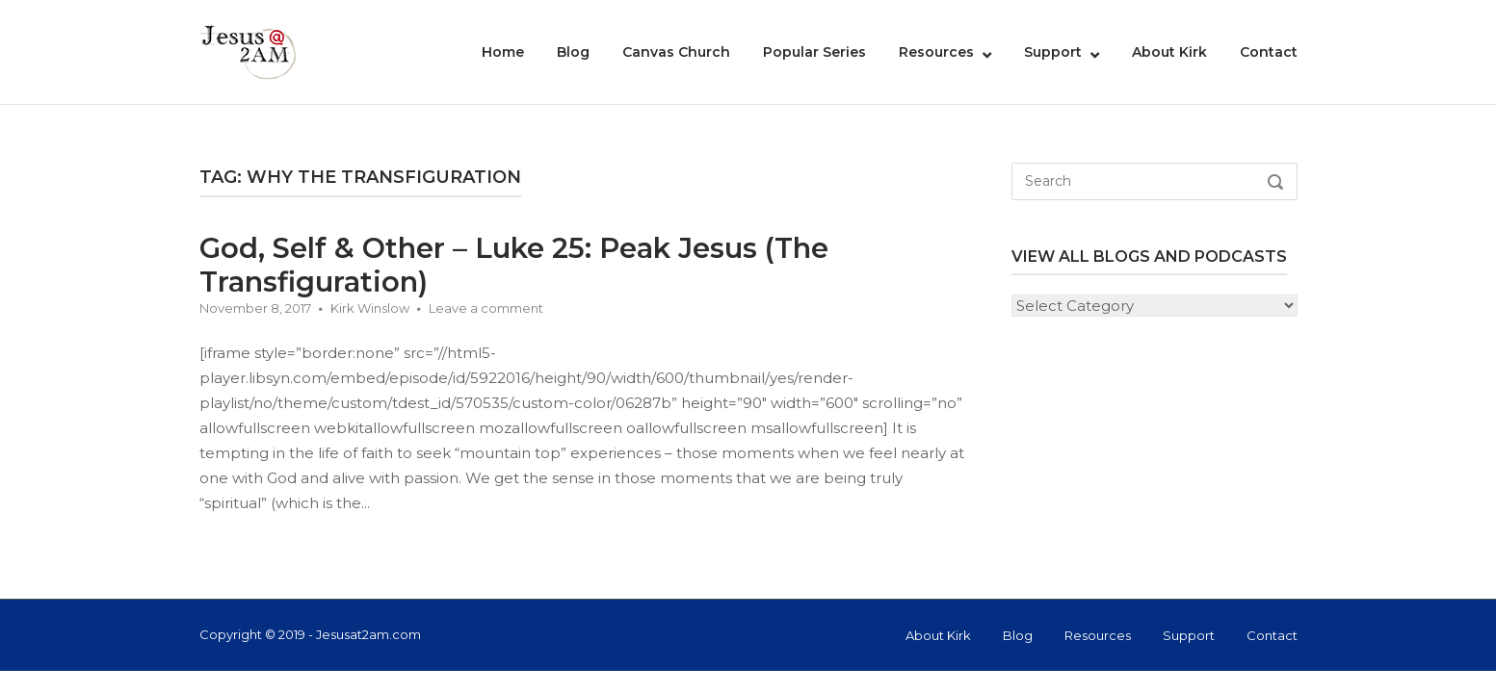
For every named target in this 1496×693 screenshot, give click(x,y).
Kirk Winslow (369, 308)
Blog (573, 52)
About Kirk (1169, 52)
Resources (936, 52)
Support (1053, 52)
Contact (1269, 52)
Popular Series (814, 52)
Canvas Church (676, 52)
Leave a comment (486, 308)
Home (503, 52)
